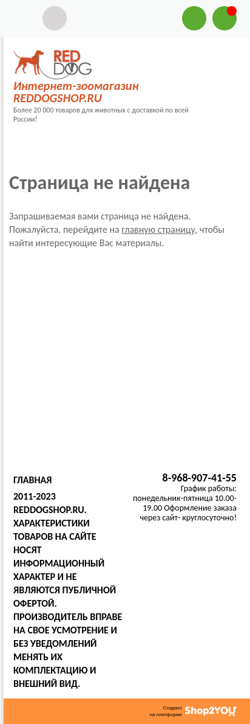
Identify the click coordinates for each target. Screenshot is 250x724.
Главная (32, 480)
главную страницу (158, 229)
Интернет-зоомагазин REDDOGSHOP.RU (75, 91)
